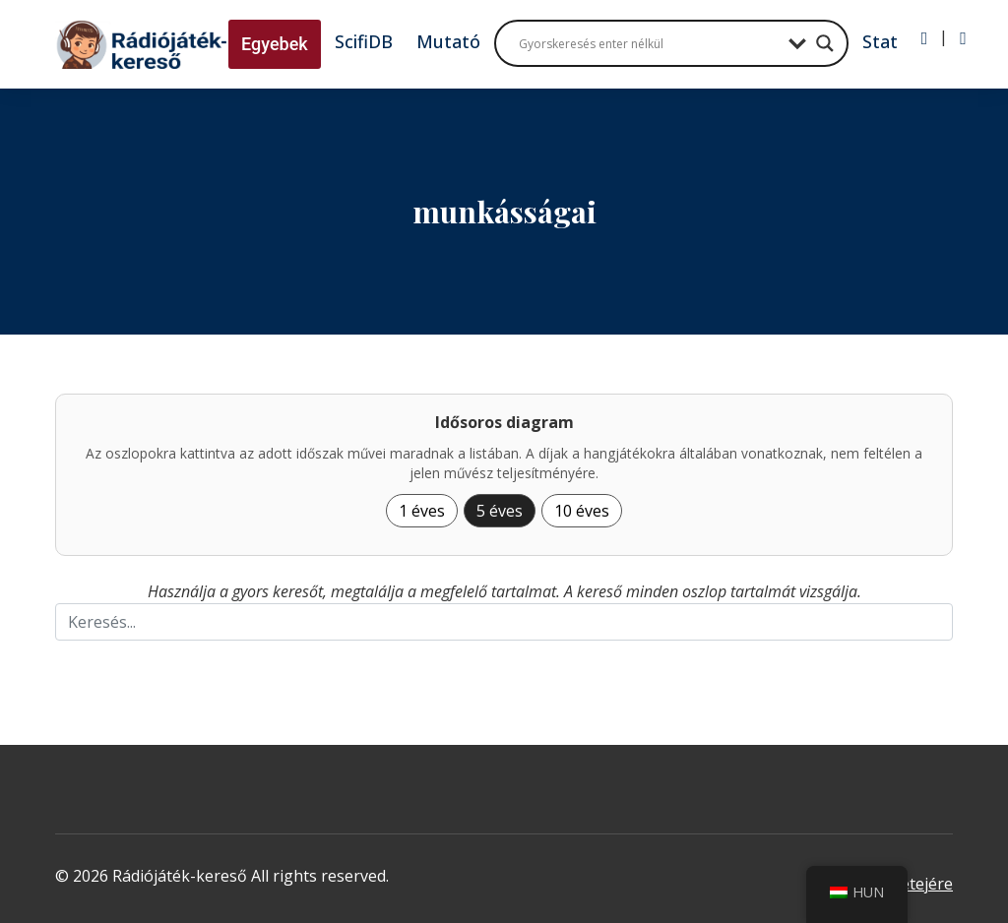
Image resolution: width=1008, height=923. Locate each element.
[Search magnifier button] (825, 43)
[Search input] (649, 43)
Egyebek (274, 43)
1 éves (422, 511)
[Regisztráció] (963, 38)
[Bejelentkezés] (925, 38)
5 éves (499, 511)
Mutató (448, 41)
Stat (880, 41)
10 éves (581, 511)
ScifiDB (364, 41)
